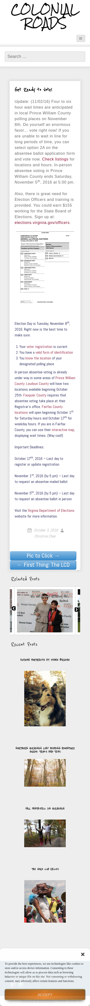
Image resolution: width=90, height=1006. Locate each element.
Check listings (55, 159)
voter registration (39, 346)
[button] (82, 954)
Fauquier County (34, 395)
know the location (38, 358)
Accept (45, 995)
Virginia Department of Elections (51, 510)
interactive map (63, 429)
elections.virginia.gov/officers (42, 223)
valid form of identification (54, 352)
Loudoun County (37, 383)
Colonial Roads (45, 16)
